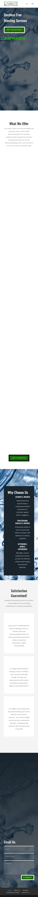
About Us (17, 890)
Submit (27, 877)
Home (10, 890)
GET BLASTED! (14, 30)
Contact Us (25, 892)
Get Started (19, 458)
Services (25, 890)
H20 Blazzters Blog (13, 892)
